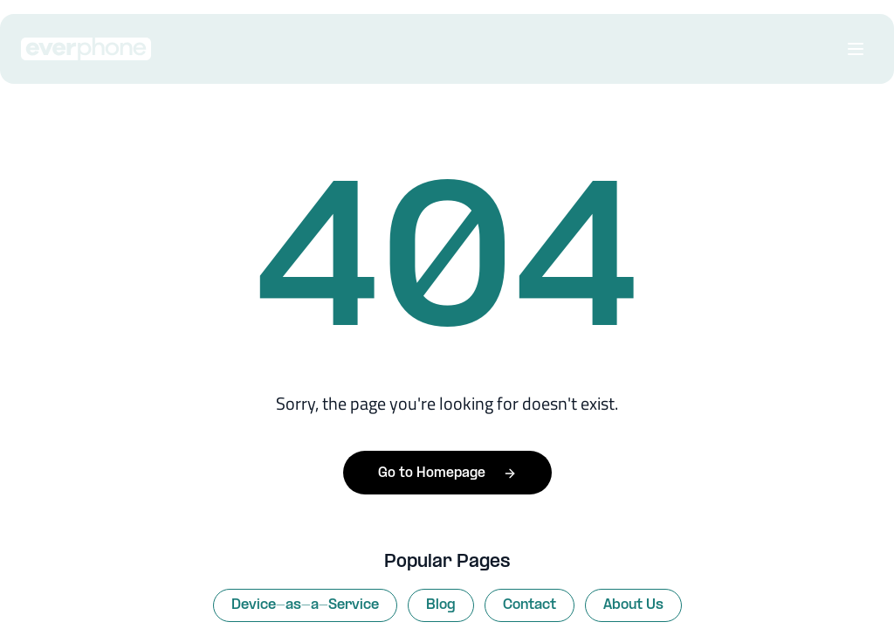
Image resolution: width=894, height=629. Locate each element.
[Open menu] (855, 48)
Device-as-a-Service (305, 605)
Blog (441, 605)
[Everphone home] (89, 49)
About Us (633, 605)
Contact (529, 605)
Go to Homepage (447, 473)
